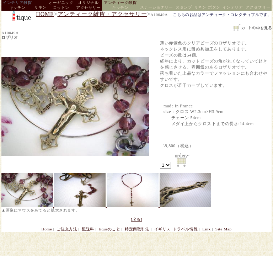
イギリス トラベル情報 (176, 229)
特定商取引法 (137, 229)
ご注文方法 (67, 229)
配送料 (88, 229)
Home (46, 229)
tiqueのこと (109, 229)
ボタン (214, 7)
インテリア (233, 7)
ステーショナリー (156, 7)
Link (206, 229)
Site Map (223, 229)
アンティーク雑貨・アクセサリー (102, 14)
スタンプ (184, 7)
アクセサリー (258, 7)
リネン (40, 7)
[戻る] (136, 219)
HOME (45, 14)
